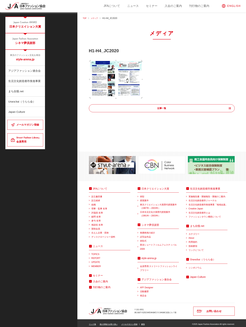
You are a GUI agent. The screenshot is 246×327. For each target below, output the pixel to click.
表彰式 (143, 238)
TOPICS (95, 252)
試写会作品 (145, 234)
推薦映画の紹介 (147, 230)
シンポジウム (195, 265)
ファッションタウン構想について (205, 214)
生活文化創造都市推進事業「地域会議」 (208, 202)
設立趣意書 (96, 194)
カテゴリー (194, 231)
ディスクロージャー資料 (103, 234)
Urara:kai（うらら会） (21, 101)
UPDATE (95, 260)
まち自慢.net (16, 91)
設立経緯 (95, 198)
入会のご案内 (173, 5)
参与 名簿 (96, 218)
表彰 (142, 194)
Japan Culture (16, 111)
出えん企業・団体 (100, 230)
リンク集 (92, 322)
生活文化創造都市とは (199, 210)
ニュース (133, 5)
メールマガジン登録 (27, 124)
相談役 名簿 (97, 222)
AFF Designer (146, 285)
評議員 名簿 (97, 210)
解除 (143, 322)
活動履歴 (144, 289)
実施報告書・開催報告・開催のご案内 (207, 194)
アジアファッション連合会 (24, 70)
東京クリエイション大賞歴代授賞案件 (159, 204)
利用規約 (193, 239)
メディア (96, 18)
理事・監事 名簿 (99, 206)
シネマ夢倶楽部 (25, 41)
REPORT (95, 256)
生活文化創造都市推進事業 (24, 81)
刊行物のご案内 (199, 5)
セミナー (151, 5)
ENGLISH (234, 6)
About (191, 235)
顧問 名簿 (96, 214)
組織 (93, 202)
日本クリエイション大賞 (25, 24)
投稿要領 (193, 244)
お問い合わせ (214, 308)
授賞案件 (144, 198)
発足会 (143, 293)
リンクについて (196, 247)
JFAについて (112, 5)
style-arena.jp (25, 57)
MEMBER (96, 264)
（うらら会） (202, 257)
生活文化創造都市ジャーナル (203, 198)
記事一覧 (162, 108)
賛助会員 (95, 226)
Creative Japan (196, 206)
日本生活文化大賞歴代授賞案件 (159, 211)
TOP (85, 18)
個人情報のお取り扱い (109, 322)
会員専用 (28, 139)
